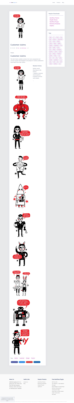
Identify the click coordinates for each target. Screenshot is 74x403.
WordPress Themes (54, 18)
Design (27, 358)
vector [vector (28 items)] (50, 61)
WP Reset (54, 394)
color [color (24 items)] (50, 41)
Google (29, 362)
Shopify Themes (54, 20)
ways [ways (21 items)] (58, 61)
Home (53, 2)
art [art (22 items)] (53, 37)
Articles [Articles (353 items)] (57, 37)
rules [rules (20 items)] (59, 55)
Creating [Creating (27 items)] (58, 41)
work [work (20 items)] (60, 63)
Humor (33, 358)
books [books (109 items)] (50, 39)
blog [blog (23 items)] (61, 37)
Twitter (21, 362)
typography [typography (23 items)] (56, 59)
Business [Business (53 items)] (54, 39)
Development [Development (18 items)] (56, 45)
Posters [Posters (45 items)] (55, 55)
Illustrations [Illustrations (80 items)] (59, 49)
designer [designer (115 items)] (59, 43)
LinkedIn (37, 362)
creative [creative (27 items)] (50, 43)
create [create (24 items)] (54, 41)
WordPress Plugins (54, 21)
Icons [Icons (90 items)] (50, 49)
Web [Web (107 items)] (61, 61)
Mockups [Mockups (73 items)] (54, 53)
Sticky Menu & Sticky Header (58, 391)
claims (16, 358)
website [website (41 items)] (50, 63)
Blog (63, 2)
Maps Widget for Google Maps (58, 386)
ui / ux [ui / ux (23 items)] (61, 59)
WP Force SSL (54, 382)
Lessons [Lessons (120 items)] (60, 51)
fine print (6, 398)
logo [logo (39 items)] (50, 53)
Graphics (52, 25)
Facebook (14, 362)
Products (58, 2)
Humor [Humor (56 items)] (58, 47)
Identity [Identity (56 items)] (54, 49)
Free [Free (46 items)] (61, 45)
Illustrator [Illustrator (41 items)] (51, 51)
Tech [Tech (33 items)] (50, 57)
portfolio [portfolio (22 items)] (50, 55)
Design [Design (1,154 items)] (55, 43)
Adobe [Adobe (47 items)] (50, 37)
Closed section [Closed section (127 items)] (60, 39)
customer (22, 358)
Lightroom (40, 386)
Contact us (26, 382)
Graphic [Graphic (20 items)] (54, 47)
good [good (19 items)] (50, 47)
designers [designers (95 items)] (50, 45)
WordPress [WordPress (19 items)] (55, 63)
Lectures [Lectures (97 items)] (56, 51)
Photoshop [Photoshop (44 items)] (59, 53)
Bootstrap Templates (55, 23)
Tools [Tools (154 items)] (56, 57)
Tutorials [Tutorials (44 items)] (50, 59)
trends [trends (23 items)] (60, 57)
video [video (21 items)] (54, 61)
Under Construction (56, 392)
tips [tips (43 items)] (53, 57)
